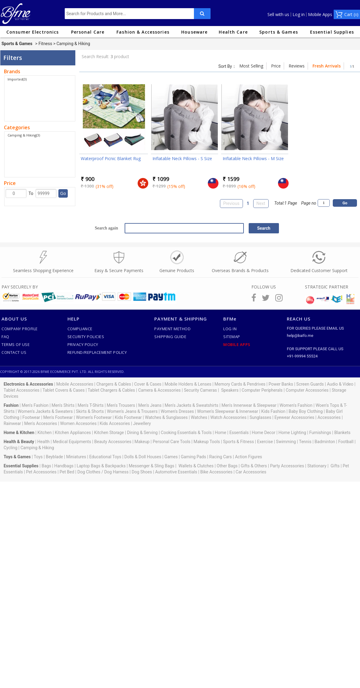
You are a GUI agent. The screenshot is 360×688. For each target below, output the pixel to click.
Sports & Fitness (238, 441)
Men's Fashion (35, 405)
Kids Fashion (273, 411)
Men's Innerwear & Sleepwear (249, 405)
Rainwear (12, 423)
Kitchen (45, 432)
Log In (230, 328)
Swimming (286, 441)
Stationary (316, 465)
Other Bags (227, 465)
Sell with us (278, 14)
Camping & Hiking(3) (24, 135)
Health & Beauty (19, 441)
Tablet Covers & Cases (63, 390)
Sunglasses (260, 417)
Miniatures (76, 456)
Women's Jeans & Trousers (132, 411)
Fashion (11, 405)
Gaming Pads (193, 456)
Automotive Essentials (176, 471)
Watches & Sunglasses (166, 417)
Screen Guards (310, 384)
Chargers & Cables (114, 384)
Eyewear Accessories (294, 417)
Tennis (305, 441)
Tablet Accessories (21, 390)
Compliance (80, 328)
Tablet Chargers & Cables (111, 390)
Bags (46, 465)
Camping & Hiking (37, 447)
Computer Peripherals (262, 390)
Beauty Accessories (113, 441)
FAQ (5, 336)
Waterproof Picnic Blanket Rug (111, 158)
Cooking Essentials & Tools (186, 432)
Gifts (335, 465)
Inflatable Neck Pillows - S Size (182, 158)
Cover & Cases (147, 384)
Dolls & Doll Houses (142, 456)
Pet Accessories (41, 471)
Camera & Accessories (159, 390)
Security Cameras (200, 390)
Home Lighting (292, 432)
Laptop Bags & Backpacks (101, 465)
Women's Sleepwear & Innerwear (227, 411)
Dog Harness (116, 471)
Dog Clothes (88, 471)
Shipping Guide (170, 336)
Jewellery (142, 423)
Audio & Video (340, 384)
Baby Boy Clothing (306, 411)
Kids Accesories (115, 423)
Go (63, 193)
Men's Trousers (121, 405)
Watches (199, 417)
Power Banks (281, 384)
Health (43, 441)
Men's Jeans (150, 405)
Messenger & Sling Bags (152, 465)
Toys (38, 456)
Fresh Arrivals (327, 66)
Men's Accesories (40, 423)
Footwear (31, 417)
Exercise (265, 441)
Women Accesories (78, 423)
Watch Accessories (228, 417)
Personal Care (88, 32)
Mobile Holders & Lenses (188, 384)
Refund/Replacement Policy (97, 352)
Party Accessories (287, 465)
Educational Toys (105, 456)
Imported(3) (17, 79)
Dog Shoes (142, 471)
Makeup (142, 441)
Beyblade (54, 456)
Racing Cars (220, 456)
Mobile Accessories (74, 384)
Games (171, 456)
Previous (231, 203)
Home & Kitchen (19, 432)
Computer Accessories (307, 390)
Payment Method (172, 328)
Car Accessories (251, 471)
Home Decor (263, 432)
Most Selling (251, 66)
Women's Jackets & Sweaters (45, 411)
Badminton (325, 441)
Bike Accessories (216, 471)
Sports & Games (278, 32)
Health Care (233, 32)
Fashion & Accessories (142, 32)
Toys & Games (17, 456)
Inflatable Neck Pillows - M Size (253, 158)
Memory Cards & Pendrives (239, 384)
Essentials (239, 432)
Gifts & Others (254, 465)
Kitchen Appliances (73, 432)
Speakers (230, 390)
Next (261, 203)
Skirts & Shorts (90, 411)
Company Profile (20, 328)
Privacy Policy (82, 344)
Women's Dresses (177, 411)
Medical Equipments (72, 441)
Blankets (342, 432)
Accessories (328, 417)
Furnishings (320, 432)
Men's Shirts (63, 405)
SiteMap (231, 336)
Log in (299, 14)
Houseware (194, 32)
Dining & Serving (142, 432)
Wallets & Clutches (196, 465)
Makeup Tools (207, 441)
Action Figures (248, 456)
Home (220, 432)
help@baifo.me (300, 335)
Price (276, 66)
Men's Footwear (58, 417)
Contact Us (14, 352)
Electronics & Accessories (28, 384)
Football (345, 441)
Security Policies (85, 336)
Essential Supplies (332, 32)
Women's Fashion (296, 405)
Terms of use (16, 344)
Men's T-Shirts (91, 405)
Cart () (351, 14)
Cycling (10, 447)
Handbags (64, 465)
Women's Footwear (94, 417)
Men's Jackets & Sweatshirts (191, 405)
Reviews (297, 66)
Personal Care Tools (172, 441)
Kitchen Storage (109, 432)
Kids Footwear (128, 417)
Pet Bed (67, 471)
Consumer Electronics (32, 32)
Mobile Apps (320, 14)
